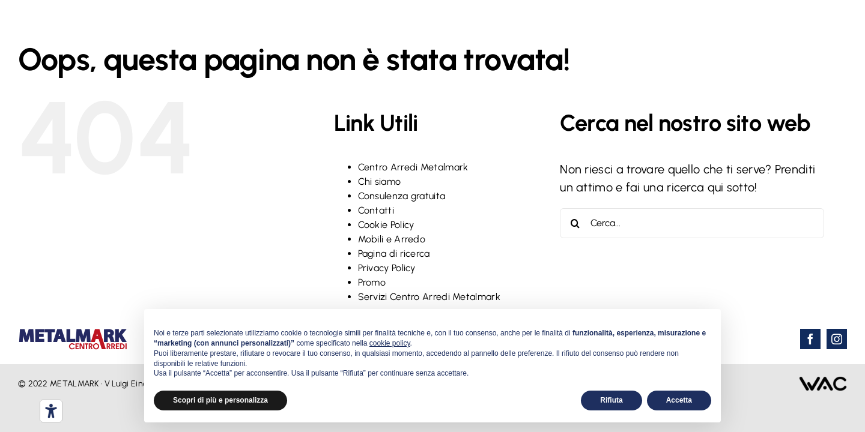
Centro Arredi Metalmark (413, 167)
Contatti (376, 210)
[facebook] (810, 339)
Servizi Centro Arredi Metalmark (429, 296)
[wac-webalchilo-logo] (823, 382)
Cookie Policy (386, 224)
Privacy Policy (387, 268)
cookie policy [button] (389, 343)
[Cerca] (575, 223)
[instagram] (837, 339)
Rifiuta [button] (611, 400)
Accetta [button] (679, 400)
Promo (372, 282)
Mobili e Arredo (392, 239)
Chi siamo (379, 181)
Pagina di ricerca (394, 253)
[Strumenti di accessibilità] (51, 411)
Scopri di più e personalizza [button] (220, 400)
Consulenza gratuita (402, 196)
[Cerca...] (692, 223)
